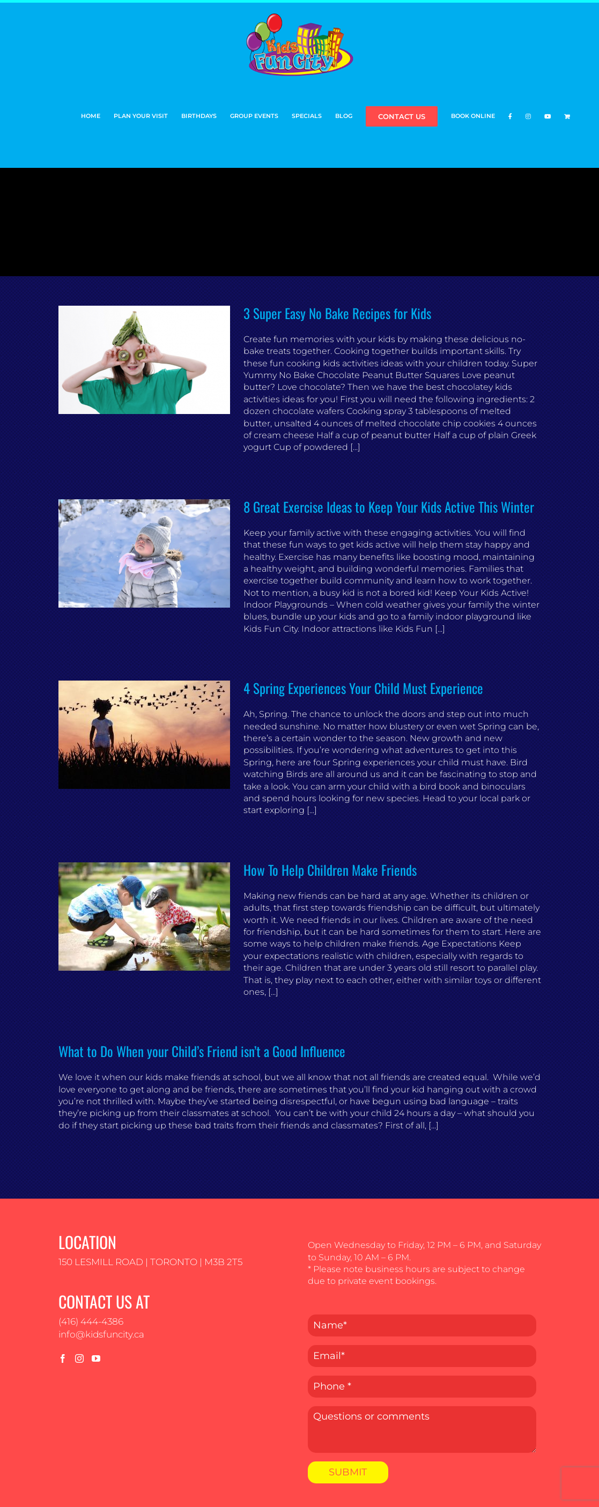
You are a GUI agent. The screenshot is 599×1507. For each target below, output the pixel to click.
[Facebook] (62, 1358)
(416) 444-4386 (90, 1321)
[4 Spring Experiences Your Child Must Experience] (144, 735)
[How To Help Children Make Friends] (144, 916)
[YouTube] (96, 1358)
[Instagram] (79, 1358)
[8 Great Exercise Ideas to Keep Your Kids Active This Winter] (144, 553)
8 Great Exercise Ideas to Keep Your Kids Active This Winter (388, 506)
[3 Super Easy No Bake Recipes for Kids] (144, 360)
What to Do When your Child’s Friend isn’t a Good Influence (201, 1051)
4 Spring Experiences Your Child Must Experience (363, 688)
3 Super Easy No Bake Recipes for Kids (337, 313)
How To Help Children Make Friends (330, 870)
